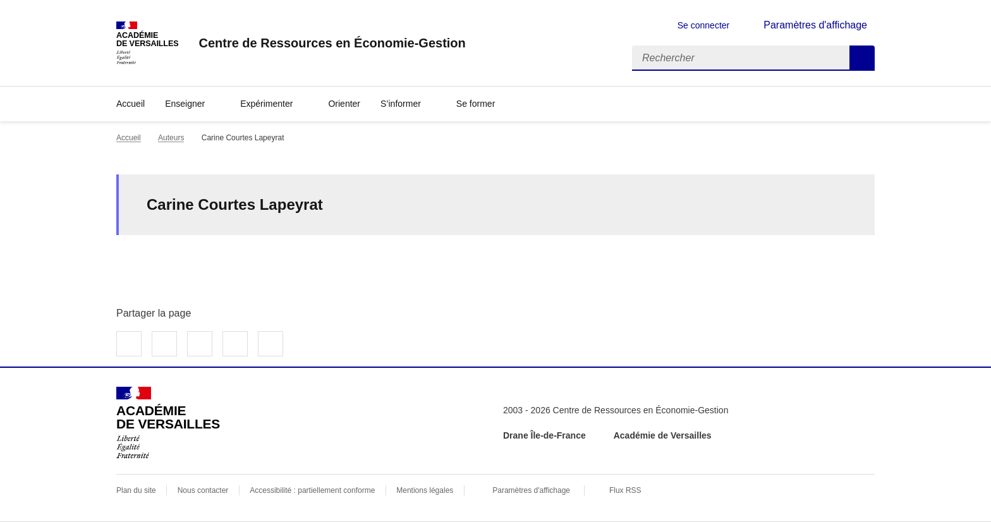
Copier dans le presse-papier (270, 343)
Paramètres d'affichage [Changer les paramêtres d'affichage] (815, 25)
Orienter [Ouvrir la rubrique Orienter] (344, 104)
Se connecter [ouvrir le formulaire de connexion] (704, 25)
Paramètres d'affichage (531, 490)
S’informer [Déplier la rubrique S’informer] (400, 104)
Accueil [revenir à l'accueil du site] (130, 104)
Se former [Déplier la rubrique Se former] (475, 104)
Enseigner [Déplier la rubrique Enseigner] (185, 104)
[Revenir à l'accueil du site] (168, 423)
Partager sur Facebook (129, 343)
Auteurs (171, 137)
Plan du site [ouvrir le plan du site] (136, 490)
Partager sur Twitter (164, 343)
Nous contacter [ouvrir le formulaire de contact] (203, 490)
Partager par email (235, 343)
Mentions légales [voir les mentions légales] (424, 490)
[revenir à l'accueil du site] (331, 43)
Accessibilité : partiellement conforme (312, 490)
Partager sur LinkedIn (199, 343)
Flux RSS (625, 490)
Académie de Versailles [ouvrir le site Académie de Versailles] (663, 435)
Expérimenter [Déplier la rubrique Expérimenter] (266, 104)
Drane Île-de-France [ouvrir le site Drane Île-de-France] (544, 435)
